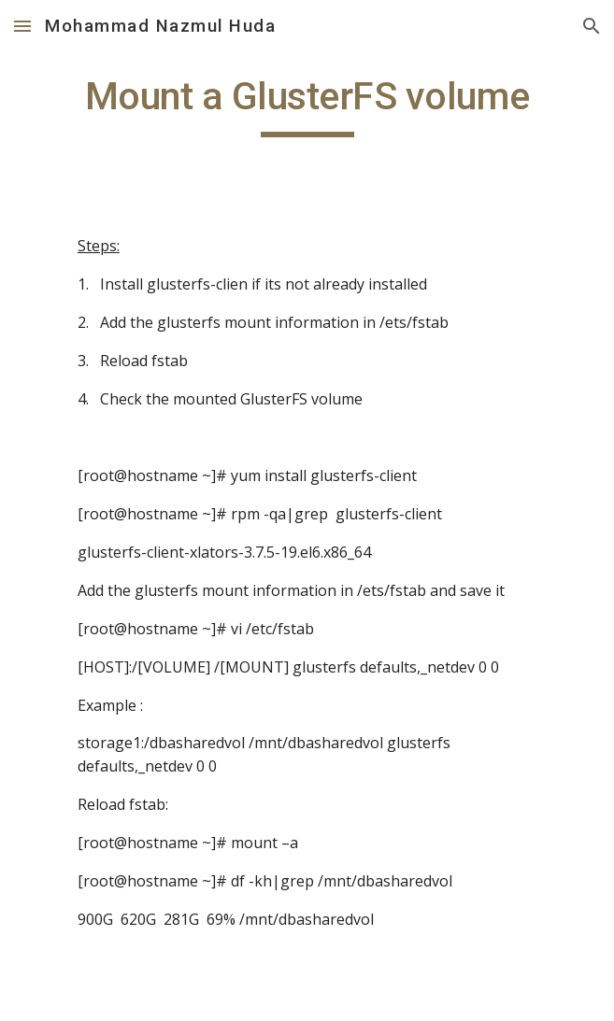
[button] (22, 25)
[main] (307, 104)
